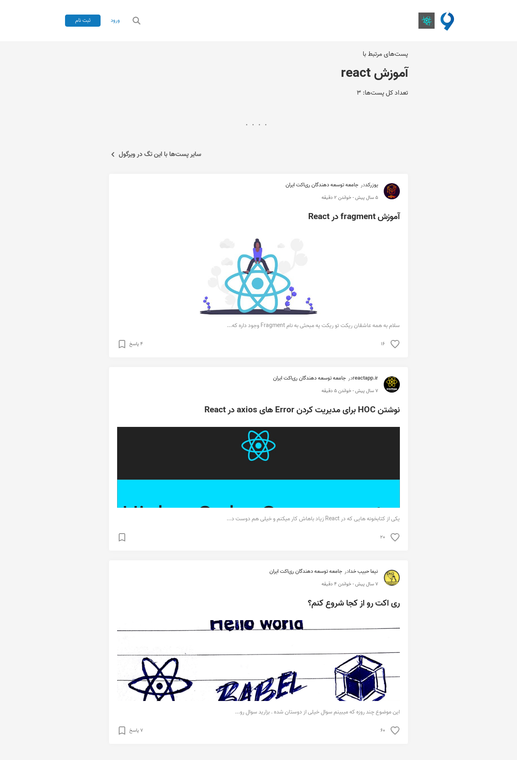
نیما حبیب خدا (363, 571)
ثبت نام (82, 20)
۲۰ (382, 537)
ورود (115, 21)
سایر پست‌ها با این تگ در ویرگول (155, 154)
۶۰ (382, 730)
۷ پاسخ (136, 730)
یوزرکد (371, 185)
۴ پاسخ (136, 344)
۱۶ (383, 344)
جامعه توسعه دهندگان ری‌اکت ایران (322, 185)
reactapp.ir (365, 378)
